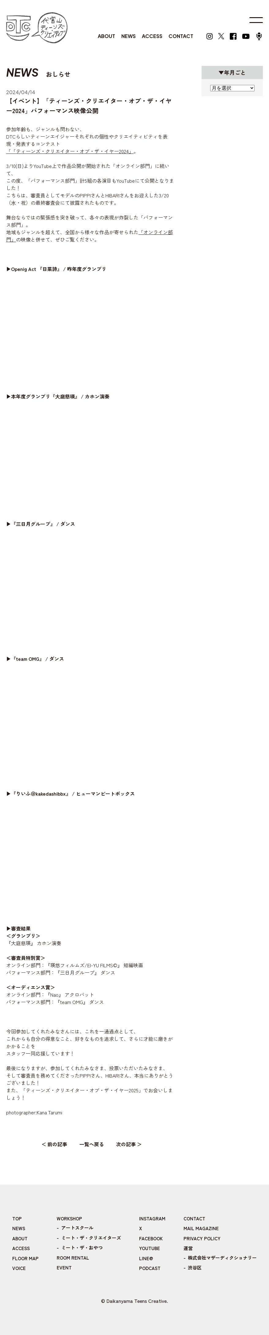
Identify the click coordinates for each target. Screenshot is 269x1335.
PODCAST (150, 1268)
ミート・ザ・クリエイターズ (91, 1237)
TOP (17, 1218)
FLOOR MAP (25, 1258)
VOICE (19, 1268)
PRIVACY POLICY (202, 1238)
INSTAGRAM (152, 1218)
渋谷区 (195, 1267)
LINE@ (146, 1258)
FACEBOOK (151, 1238)
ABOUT (106, 36)
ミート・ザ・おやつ (82, 1247)
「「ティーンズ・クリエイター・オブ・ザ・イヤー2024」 (70, 151)
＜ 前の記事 (54, 1144)
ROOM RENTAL (73, 1257)
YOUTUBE (149, 1248)
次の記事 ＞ (129, 1144)
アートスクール (77, 1227)
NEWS (128, 36)
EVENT (64, 1267)
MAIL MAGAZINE (201, 1228)
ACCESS (152, 36)
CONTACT (181, 36)
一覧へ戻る (91, 1144)
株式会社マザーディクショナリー (222, 1257)
